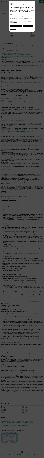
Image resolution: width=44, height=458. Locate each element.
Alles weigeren (28, 26)
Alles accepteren (16, 26)
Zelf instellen (13, 29)
